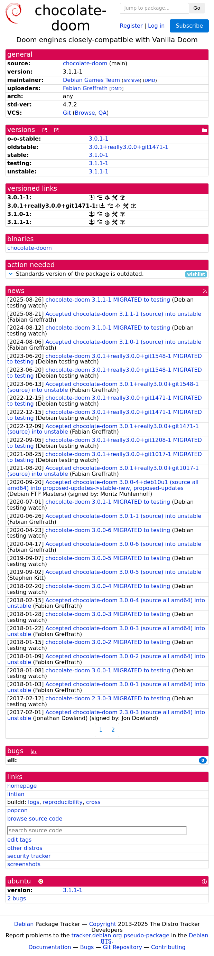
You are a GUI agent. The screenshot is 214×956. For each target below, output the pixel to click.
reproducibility (63, 802)
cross (93, 802)
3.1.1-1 (99, 163)
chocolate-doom (85, 63)
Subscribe (189, 25)
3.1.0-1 (99, 155)
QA (103, 113)
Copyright (102, 924)
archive (131, 80)
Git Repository (122, 947)
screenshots (23, 864)
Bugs (87, 947)
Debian (24, 924)
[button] (10, 274)
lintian (16, 794)
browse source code (34, 818)
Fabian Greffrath (85, 88)
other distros (24, 848)
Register (131, 25)
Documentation (49, 947)
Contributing (168, 947)
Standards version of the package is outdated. (107, 274)
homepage (22, 786)
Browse (85, 113)
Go (197, 8)
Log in (156, 25)
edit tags (19, 839)
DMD (150, 80)
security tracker (29, 856)
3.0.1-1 (99, 138)
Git (67, 113)
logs (33, 802)
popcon (17, 810)
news (16, 291)
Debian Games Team (91, 80)
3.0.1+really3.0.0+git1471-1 (128, 147)
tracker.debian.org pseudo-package (120, 935)
